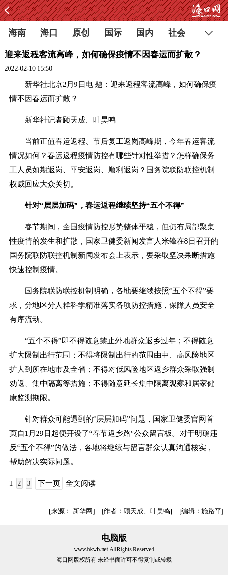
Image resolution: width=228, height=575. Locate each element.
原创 (80, 33)
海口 (48, 33)
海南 (17, 33)
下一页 (49, 483)
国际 (113, 33)
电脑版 (114, 538)
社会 (176, 33)
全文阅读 (81, 483)
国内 (144, 33)
